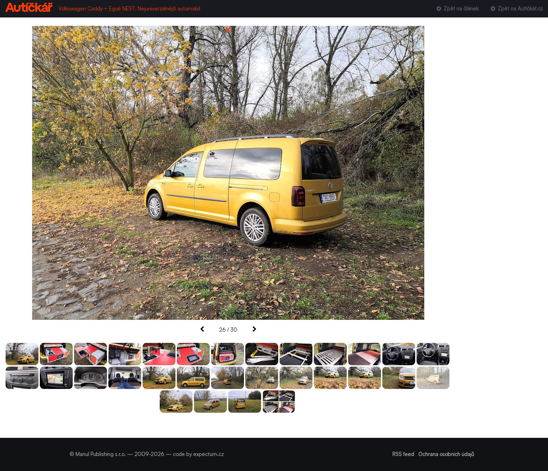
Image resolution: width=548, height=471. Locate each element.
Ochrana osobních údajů (446, 454)
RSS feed (403, 454)
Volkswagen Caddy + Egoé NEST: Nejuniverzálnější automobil (129, 8)
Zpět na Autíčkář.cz (516, 8)
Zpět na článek (456, 8)
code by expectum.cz (198, 454)
